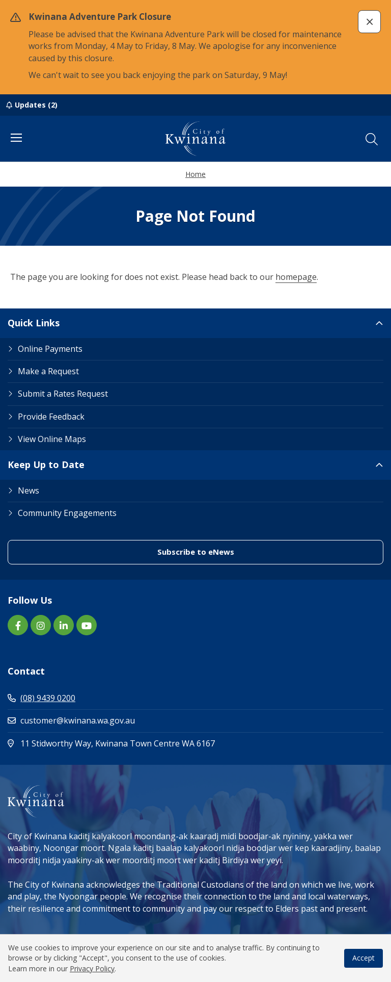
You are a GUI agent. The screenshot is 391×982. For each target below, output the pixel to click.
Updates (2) (36, 105)
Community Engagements (67, 513)
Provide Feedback (51, 416)
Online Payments (50, 348)
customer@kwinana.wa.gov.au (71, 720)
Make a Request (48, 371)
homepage (296, 276)
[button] (369, 21)
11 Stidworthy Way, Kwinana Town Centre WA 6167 (154, 743)
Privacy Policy (92, 968)
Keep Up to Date (46, 464)
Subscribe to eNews (195, 552)
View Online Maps (52, 439)
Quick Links (34, 323)
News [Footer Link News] (28, 490)
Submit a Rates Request (63, 393)
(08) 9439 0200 (41, 698)
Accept (363, 958)
